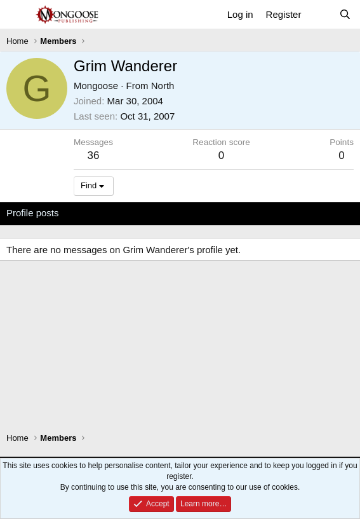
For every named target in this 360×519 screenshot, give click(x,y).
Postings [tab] (160, 212)
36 (94, 155)
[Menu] (17, 14)
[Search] (345, 14)
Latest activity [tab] (101, 212)
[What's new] (319, 14)
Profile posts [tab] (32, 212)
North (163, 85)
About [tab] (203, 212)
